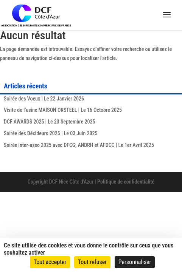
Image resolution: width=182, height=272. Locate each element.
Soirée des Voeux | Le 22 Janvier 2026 (44, 99)
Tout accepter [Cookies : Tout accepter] (50, 262)
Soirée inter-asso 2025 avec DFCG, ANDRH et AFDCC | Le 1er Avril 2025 (79, 145)
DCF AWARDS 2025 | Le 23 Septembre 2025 (49, 122)
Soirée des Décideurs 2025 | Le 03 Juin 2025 (50, 133)
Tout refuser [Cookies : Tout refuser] (92, 262)
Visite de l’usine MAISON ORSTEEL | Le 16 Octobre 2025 (63, 110)
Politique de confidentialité (125, 182)
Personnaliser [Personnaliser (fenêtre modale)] (134, 262)
